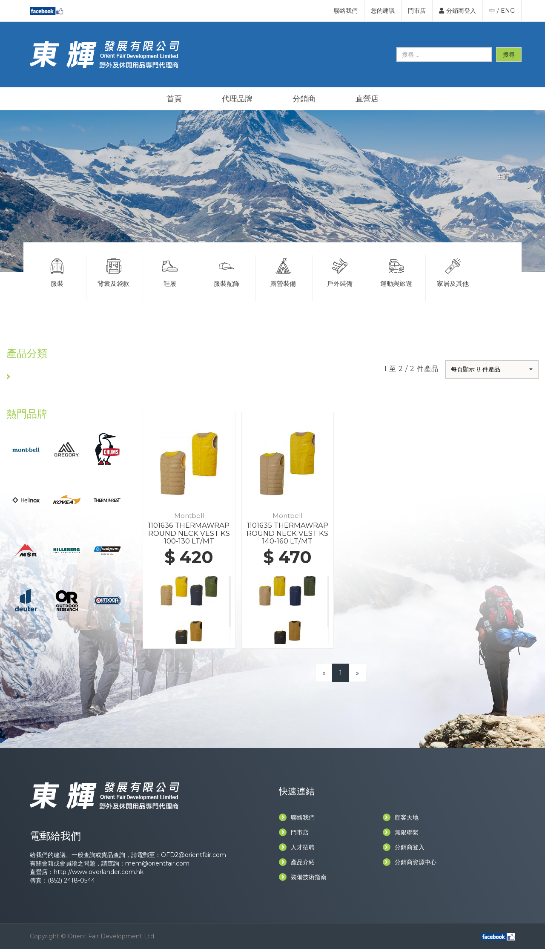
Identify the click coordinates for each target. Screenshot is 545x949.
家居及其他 (453, 271)
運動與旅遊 (396, 271)
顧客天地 (401, 817)
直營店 (367, 99)
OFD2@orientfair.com (193, 855)
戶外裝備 (340, 271)
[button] (492, 369)
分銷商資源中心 (409, 862)
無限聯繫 (401, 832)
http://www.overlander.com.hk (98, 872)
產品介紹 (297, 862)
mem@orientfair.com (157, 863)
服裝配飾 (226, 271)
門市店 (417, 10)
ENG (508, 10)
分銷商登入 (457, 10)
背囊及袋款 (114, 271)
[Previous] (324, 673)
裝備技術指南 (303, 877)
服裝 (57, 271)
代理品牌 (237, 99)
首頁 (174, 99)
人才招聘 (297, 847)
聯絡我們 (346, 10)
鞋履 (170, 271)
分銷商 (304, 99)
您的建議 (383, 10)
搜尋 (509, 54)
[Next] (357, 673)
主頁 (503, 176)
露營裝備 (283, 271)
